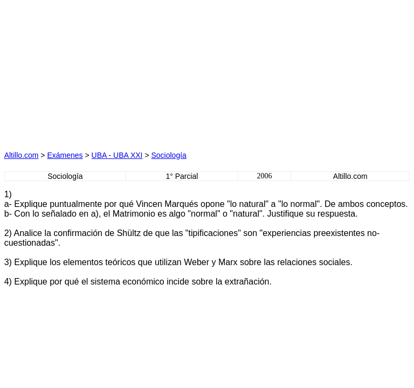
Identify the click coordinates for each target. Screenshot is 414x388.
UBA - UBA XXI (117, 155)
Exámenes (64, 155)
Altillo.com (21, 155)
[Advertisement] (106, 71)
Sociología (168, 155)
